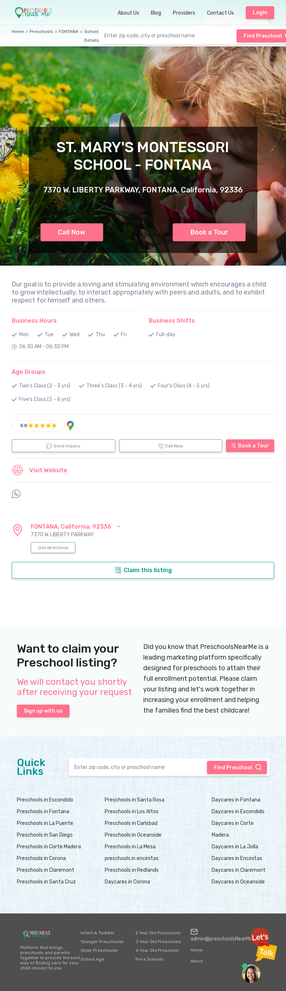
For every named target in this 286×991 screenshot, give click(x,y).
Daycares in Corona (127, 882)
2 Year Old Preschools (158, 932)
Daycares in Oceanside (238, 882)
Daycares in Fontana (236, 800)
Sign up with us (43, 711)
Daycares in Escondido (238, 811)
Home (18, 31)
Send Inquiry (63, 445)
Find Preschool (238, 767)
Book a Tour (209, 232)
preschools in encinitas (132, 858)
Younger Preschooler (102, 941)
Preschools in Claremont (45, 870)
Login (260, 13)
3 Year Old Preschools (158, 941)
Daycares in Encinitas (237, 858)
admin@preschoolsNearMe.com (227, 935)
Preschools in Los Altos (132, 811)
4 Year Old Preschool (157, 950)
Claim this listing (143, 570)
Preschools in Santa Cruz (46, 882)
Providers (184, 13)
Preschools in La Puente (45, 823)
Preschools (41, 31)
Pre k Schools (149, 959)
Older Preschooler (99, 950)
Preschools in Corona (41, 858)
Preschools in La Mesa (130, 847)
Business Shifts (172, 320)
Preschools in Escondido (45, 800)
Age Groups (28, 371)
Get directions (53, 547)
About (196, 961)
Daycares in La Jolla (235, 847)
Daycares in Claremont (238, 870)
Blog (156, 13)
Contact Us (220, 13)
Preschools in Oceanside (133, 835)
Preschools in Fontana (43, 811)
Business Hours (34, 320)
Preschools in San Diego (45, 835)
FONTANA (68, 31)
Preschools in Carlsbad (131, 823)
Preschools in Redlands (132, 870)
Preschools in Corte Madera (49, 847)
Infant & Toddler (98, 932)
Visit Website (39, 470)
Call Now (71, 232)
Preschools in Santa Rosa (134, 800)
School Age (92, 959)
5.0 (24, 425)
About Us (128, 13)
